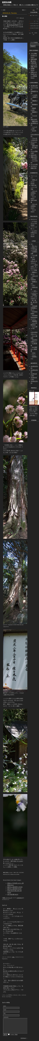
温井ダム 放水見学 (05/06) (14, 889)
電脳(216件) (34, 157)
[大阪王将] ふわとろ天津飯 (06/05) (34, 64)
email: (4, 1009)
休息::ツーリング (7, 898)
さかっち (22, 17)
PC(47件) (34, 159)
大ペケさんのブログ (12, 25)
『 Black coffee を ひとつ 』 (34, 266)
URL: (4, 1013)
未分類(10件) (34, 85)
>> (33, 34)
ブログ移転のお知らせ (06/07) (34, 55)
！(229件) (34, 95)
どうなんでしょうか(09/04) (34, 223)
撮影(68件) (35, 121)
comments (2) (20, 898)
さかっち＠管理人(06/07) (34, 192)
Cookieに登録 (13, 1034)
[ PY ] (33, 285)
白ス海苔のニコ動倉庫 (34, 349)
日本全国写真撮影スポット (34, 307)
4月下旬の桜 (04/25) (12, 894)
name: (4, 1006)
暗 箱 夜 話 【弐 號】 (34, 302)
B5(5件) (34, 130)
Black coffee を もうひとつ (34, 261)
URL (13, 957)
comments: (6, 1017)
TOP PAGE (23, 1038)
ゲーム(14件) (34, 164)
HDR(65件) (34, 155)
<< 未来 (3, 10)
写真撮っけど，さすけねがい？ (34, 296)
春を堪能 (4, 16)
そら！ (34, 354)
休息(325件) (34, 119)
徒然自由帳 (6, 2)
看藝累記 (34, 321)
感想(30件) (35, 145)
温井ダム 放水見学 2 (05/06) (14, 887)
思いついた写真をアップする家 (34, 247)
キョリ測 (34, 326)
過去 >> (24, 10)
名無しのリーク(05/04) (34, 181)
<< (30, 32)
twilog (33, 353)
